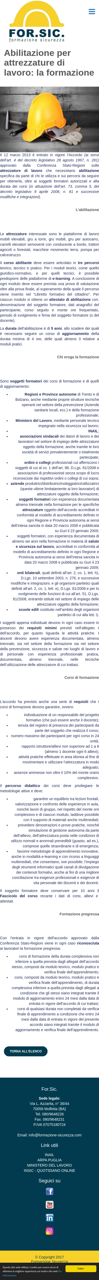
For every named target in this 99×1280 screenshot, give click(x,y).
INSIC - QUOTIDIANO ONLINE (49, 1170)
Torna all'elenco (26, 1051)
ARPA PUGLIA (49, 1160)
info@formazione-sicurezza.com (55, 1135)
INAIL (49, 1155)
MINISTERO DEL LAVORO (49, 1165)
